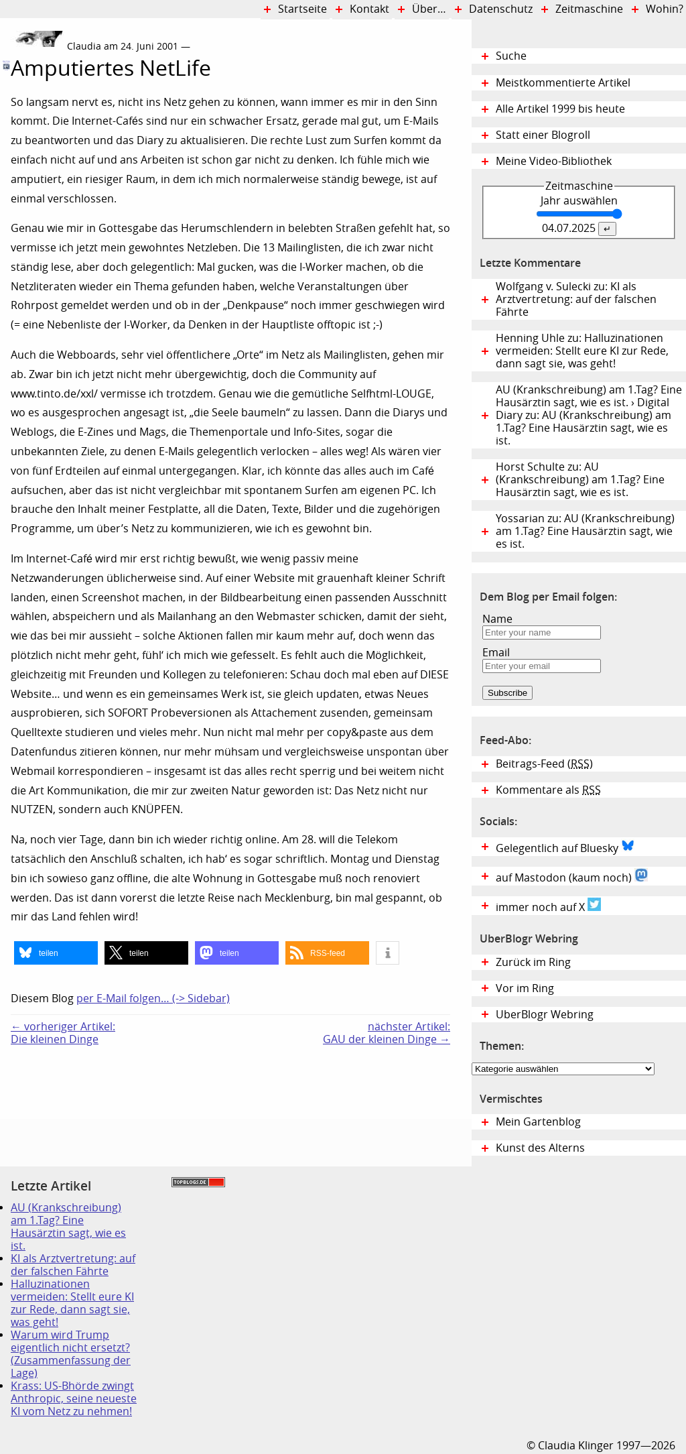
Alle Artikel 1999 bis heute (560, 109)
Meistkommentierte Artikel (563, 82)
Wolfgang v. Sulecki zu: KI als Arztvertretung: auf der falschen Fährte (576, 299)
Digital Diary (5, 230)
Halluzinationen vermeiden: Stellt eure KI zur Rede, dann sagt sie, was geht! (72, 1303)
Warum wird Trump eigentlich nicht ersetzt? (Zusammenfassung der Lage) (71, 1354)
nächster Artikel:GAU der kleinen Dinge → (386, 1033)
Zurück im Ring (533, 962)
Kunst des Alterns (540, 1148)
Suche (511, 56)
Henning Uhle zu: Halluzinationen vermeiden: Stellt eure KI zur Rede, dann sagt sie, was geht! (582, 351)
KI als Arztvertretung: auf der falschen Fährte (73, 1265)
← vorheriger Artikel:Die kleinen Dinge (63, 1033)
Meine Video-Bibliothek (554, 161)
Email (496, 652)
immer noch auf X (548, 906)
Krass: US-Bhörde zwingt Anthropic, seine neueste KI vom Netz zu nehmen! (74, 1399)
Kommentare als (548, 790)
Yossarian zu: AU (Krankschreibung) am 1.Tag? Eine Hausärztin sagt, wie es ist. (585, 531)
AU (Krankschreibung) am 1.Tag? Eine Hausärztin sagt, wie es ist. (68, 1226)
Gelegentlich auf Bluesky (565, 847)
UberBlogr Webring (545, 1014)
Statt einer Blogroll (543, 135)
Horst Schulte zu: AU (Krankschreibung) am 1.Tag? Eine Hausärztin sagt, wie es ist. (580, 480)
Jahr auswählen (579, 200)
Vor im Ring (525, 988)
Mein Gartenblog (538, 1121)
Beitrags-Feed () (544, 764)
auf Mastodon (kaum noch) (572, 876)
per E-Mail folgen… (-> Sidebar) (153, 998)
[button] (56, 953)
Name (497, 619)
